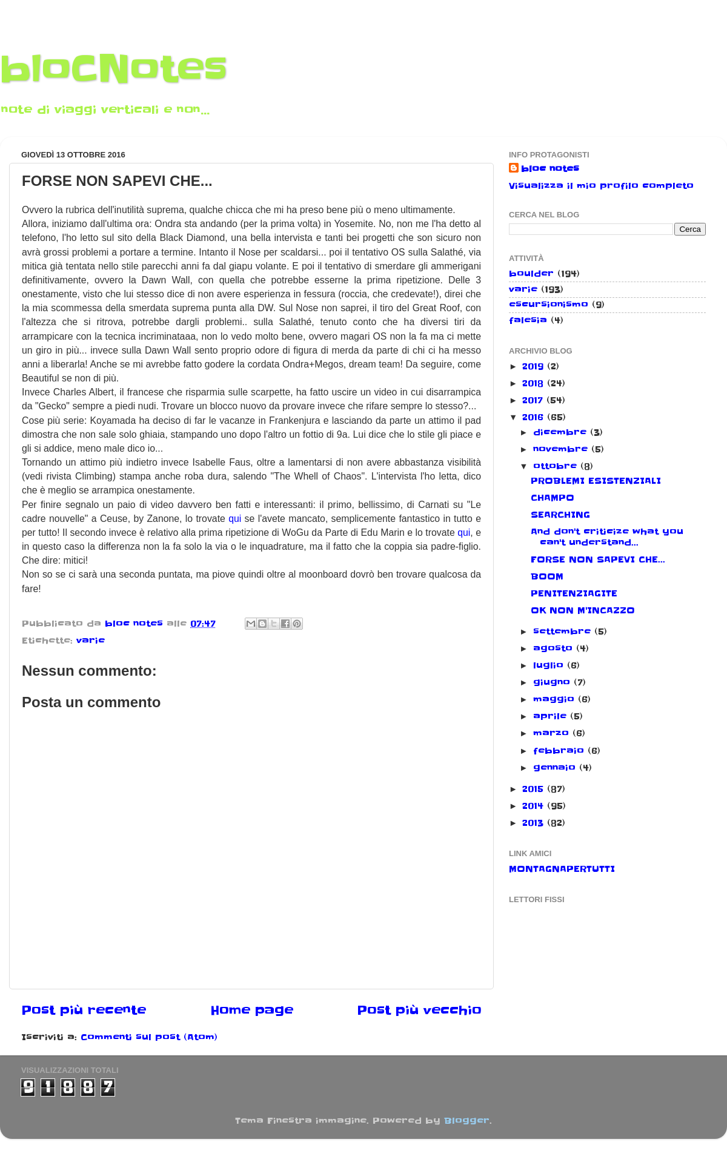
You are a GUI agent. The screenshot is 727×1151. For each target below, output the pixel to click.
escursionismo (548, 304)
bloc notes (550, 169)
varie (90, 641)
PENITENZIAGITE (574, 593)
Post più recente (83, 1010)
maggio (555, 699)
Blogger (467, 1121)
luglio (550, 665)
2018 (534, 383)
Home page (251, 1010)
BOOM (547, 576)
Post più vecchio (419, 1010)
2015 (534, 789)
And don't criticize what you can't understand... (607, 537)
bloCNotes (113, 69)
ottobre (556, 466)
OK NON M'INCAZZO (583, 610)
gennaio (556, 768)
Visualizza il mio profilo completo (601, 186)
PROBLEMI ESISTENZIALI (596, 481)
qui (234, 518)
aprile (551, 716)
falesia (528, 320)
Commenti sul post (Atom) (149, 1037)
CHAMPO (552, 498)
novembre (562, 449)
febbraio (560, 751)
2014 (534, 806)
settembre (563, 631)
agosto (554, 648)
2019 (534, 366)
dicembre (561, 432)
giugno (553, 682)
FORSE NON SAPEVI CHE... (598, 559)
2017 (534, 400)
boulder (531, 274)
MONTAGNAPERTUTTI (562, 869)
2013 (534, 823)
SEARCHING (560, 515)
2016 (534, 417)
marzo (553, 733)
